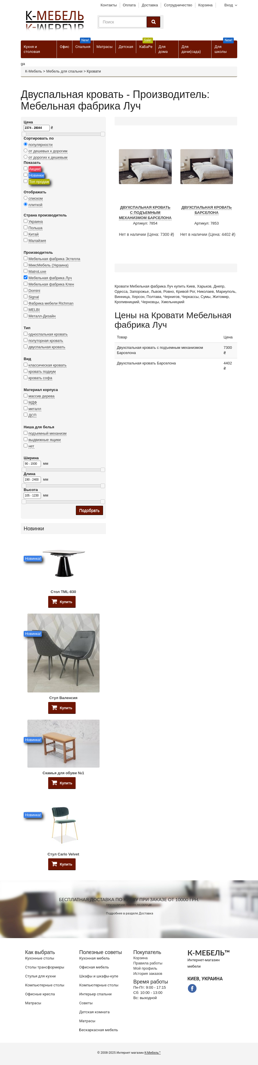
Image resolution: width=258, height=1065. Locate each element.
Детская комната (94, 1012)
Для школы (224, 47)
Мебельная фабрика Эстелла (54, 259)
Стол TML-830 (63, 592)
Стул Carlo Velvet (63, 854)
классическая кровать (48, 365)
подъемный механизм (48, 433)
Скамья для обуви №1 (63, 773)
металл (35, 409)
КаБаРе (146, 44)
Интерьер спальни (95, 994)
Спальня (83, 44)
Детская (126, 47)
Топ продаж (39, 181)
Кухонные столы (39, 958)
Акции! (35, 169)
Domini (34, 290)
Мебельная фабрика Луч (50, 278)
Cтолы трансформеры (44, 967)
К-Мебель (33, 71)
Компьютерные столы (44, 985)
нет (31, 446)
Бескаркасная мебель (98, 1030)
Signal (34, 297)
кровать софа (40, 378)
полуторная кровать (46, 340)
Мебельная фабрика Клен (51, 284)
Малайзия (37, 240)
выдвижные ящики (45, 440)
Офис (64, 47)
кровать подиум (42, 371)
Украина (36, 221)
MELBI (34, 310)
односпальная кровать (48, 334)
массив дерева (42, 396)
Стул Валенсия (63, 698)
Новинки (36, 175)
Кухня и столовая (32, 49)
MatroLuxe (37, 271)
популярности (41, 144)
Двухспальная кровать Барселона (207, 210)
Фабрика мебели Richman (51, 303)
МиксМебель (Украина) (49, 265)
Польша (35, 228)
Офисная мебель (94, 967)
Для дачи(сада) (191, 49)
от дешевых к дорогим (48, 151)
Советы (86, 1003)
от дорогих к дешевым (48, 157)
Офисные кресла (40, 994)
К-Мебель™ (153, 1053)
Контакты (108, 5)
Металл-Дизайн (42, 316)
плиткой (35, 205)
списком (36, 198)
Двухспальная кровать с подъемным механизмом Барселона (145, 212)
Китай (34, 234)
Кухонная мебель (94, 958)
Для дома (163, 49)
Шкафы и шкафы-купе (98, 976)
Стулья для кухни (40, 976)
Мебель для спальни (64, 71)
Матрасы (104, 47)
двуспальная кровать (47, 347)
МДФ (33, 402)
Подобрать (89, 510)
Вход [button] (229, 5)
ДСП (33, 415)
